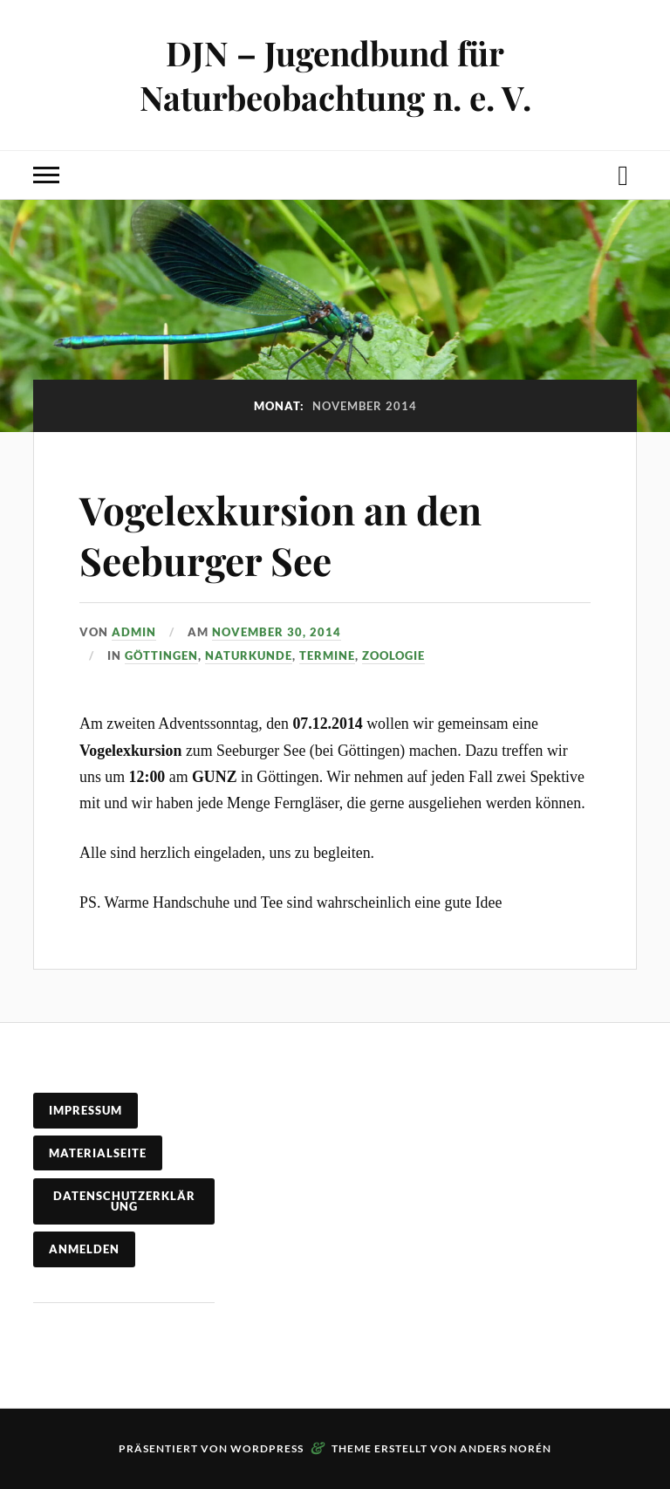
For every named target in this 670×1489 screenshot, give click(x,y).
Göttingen (161, 655)
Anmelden (84, 1249)
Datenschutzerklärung (124, 1201)
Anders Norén (505, 1448)
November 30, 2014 (276, 632)
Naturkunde (248, 655)
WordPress (267, 1448)
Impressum (85, 1110)
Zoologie (393, 655)
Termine (327, 655)
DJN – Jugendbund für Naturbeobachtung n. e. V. (335, 75)
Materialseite (98, 1153)
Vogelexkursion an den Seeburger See (280, 534)
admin (134, 632)
